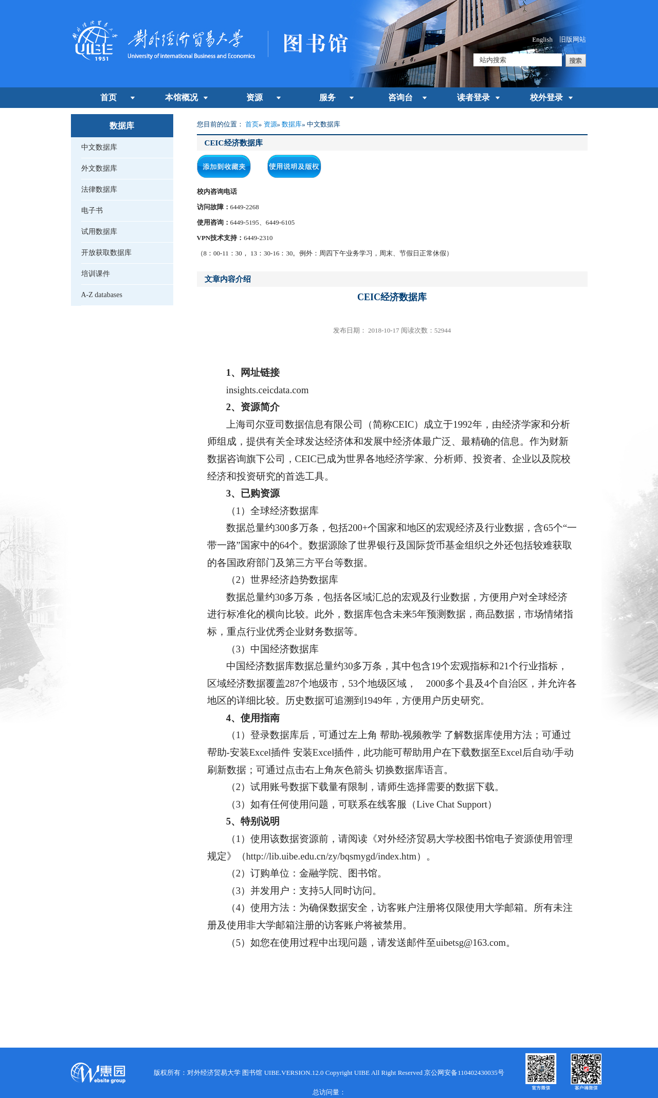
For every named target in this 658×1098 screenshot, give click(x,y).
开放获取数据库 (106, 253)
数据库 (292, 124)
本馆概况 (181, 97)
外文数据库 (99, 168)
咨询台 (400, 97)
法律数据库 (99, 189)
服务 (327, 97)
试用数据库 (99, 231)
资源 (254, 97)
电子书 (92, 210)
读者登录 (473, 97)
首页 (108, 97)
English (542, 39)
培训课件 (95, 274)
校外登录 (546, 97)
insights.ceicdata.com (267, 390)
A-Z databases (101, 295)
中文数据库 (99, 147)
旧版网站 (572, 39)
